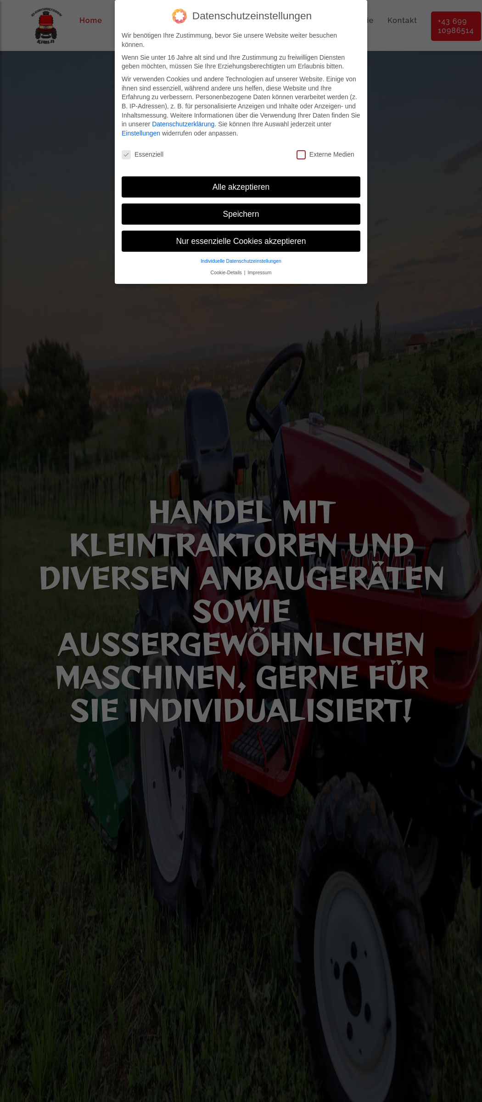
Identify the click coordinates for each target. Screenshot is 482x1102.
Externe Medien (325, 154)
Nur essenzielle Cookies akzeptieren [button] (241, 241)
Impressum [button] (259, 272)
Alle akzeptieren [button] (241, 187)
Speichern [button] (241, 214)
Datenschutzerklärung (183, 124)
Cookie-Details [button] (227, 272)
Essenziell (142, 154)
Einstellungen (141, 133)
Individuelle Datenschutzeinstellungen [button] (241, 261)
